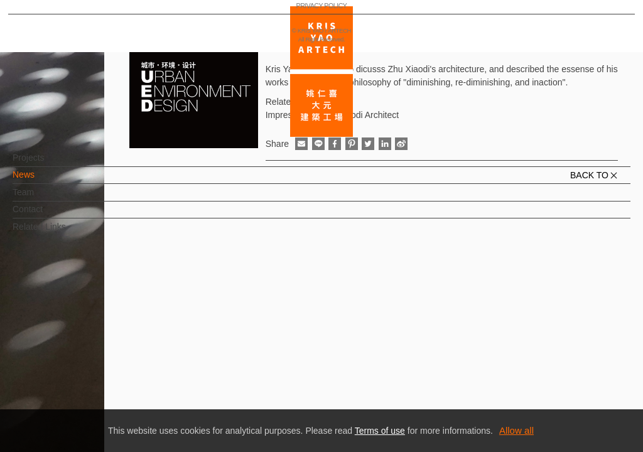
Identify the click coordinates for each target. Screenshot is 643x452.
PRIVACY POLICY (65, 405)
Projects (49, 164)
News (44, 181)
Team (44, 198)
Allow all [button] (516, 430)
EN (85, 369)
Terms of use (380, 431)
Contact (48, 215)
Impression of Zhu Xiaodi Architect (332, 115)
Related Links (60, 233)
